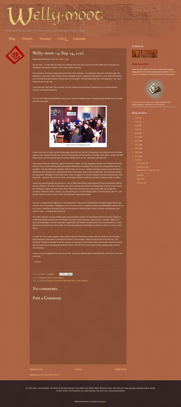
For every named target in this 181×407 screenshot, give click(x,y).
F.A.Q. (62, 39)
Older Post (120, 369)
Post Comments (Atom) (50, 375)
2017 (137, 137)
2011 (137, 160)
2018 (137, 133)
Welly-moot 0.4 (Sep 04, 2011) (148, 170)
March (139, 179)
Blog (12, 39)
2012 (137, 156)
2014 (137, 148)
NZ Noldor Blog (61, 59)
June (139, 175)
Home (78, 369)
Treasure (45, 39)
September (141, 167)
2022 (137, 122)
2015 (137, 145)
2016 (137, 141)
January (140, 183)
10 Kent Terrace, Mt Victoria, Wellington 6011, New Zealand (63, 281)
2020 (137, 125)
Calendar (79, 39)
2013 (137, 152)
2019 (137, 129)
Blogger (103, 401)
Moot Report (59, 278)
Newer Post (36, 369)
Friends (27, 39)
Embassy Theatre (46, 278)
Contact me (136, 102)
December (141, 163)
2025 (137, 118)
